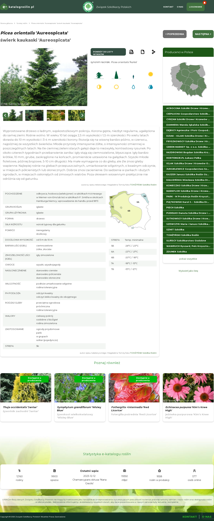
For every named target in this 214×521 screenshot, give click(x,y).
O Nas (180, 7)
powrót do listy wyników (103, 53)
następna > (203, 34)
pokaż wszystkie (188, 258)
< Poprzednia (174, 34)
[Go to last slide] (5, 115)
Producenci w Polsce (179, 52)
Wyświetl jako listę (188, 270)
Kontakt (168, 7)
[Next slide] (82, 115)
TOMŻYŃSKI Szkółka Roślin (143, 184)
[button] (13, 115)
